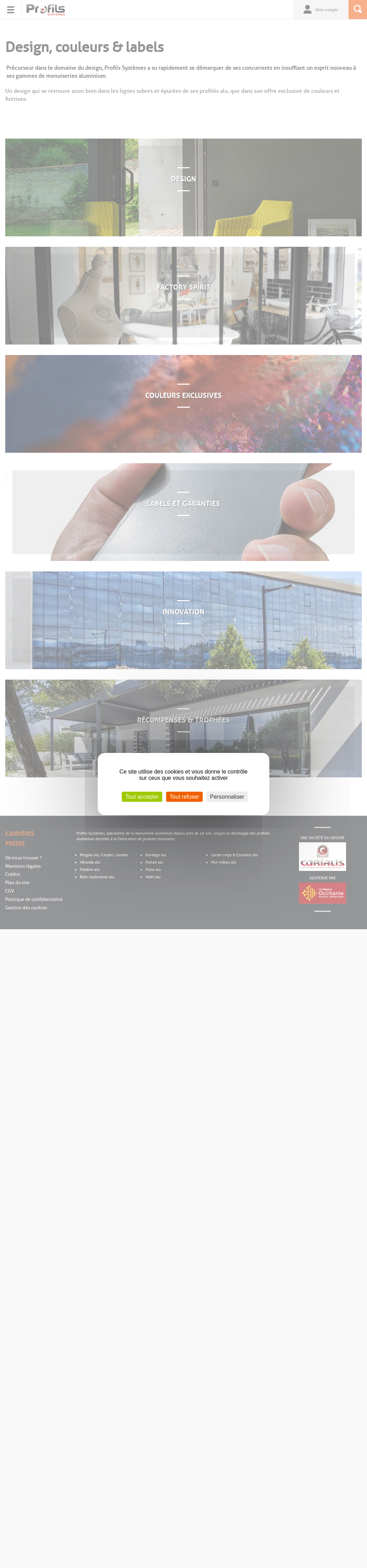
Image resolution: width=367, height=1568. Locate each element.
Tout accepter (142, 797)
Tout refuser (184, 797)
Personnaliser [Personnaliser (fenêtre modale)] (227, 797)
